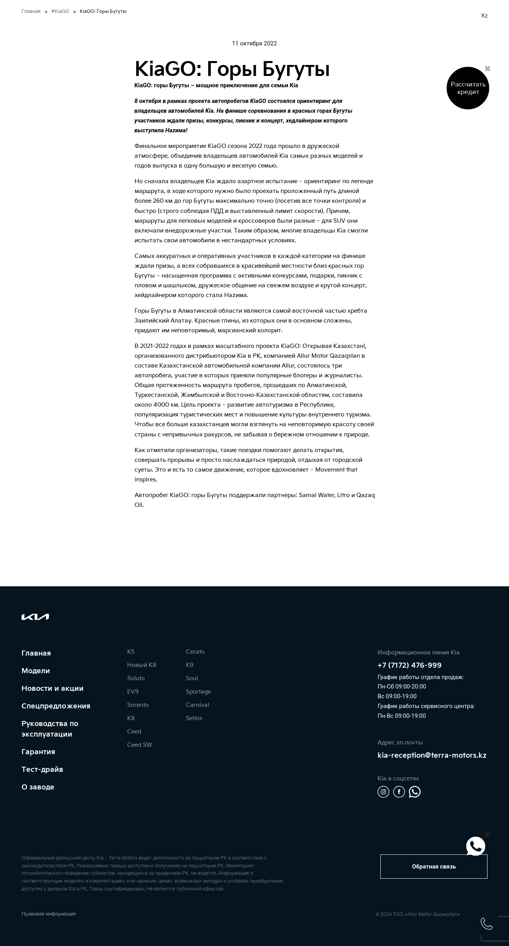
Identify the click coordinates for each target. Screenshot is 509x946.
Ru (474, 15)
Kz (484, 15)
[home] (254, 15)
